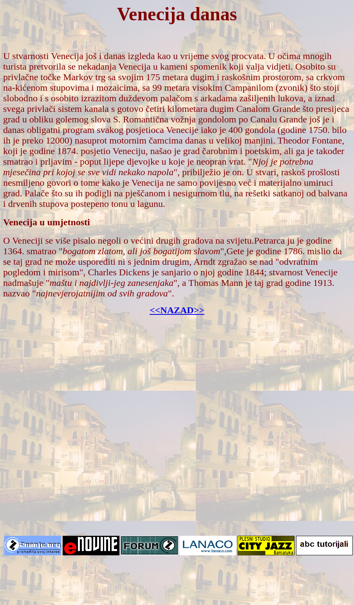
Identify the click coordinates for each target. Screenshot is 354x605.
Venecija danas (177, 14)
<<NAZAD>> (177, 310)
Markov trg (84, 77)
